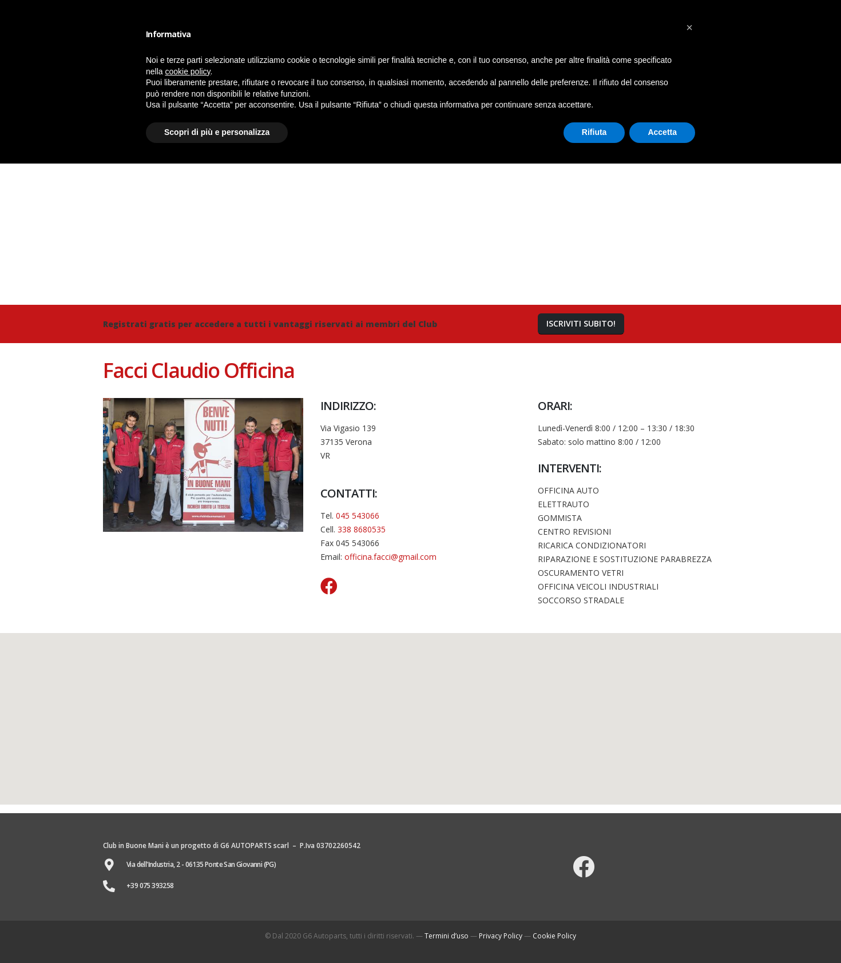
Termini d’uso (447, 936)
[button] (581, 324)
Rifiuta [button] (594, 132)
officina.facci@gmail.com (390, 556)
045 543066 (357, 515)
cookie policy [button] (187, 71)
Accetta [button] (662, 132)
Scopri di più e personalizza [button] (216, 132)
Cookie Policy (554, 936)
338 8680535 (362, 529)
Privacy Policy (500, 936)
